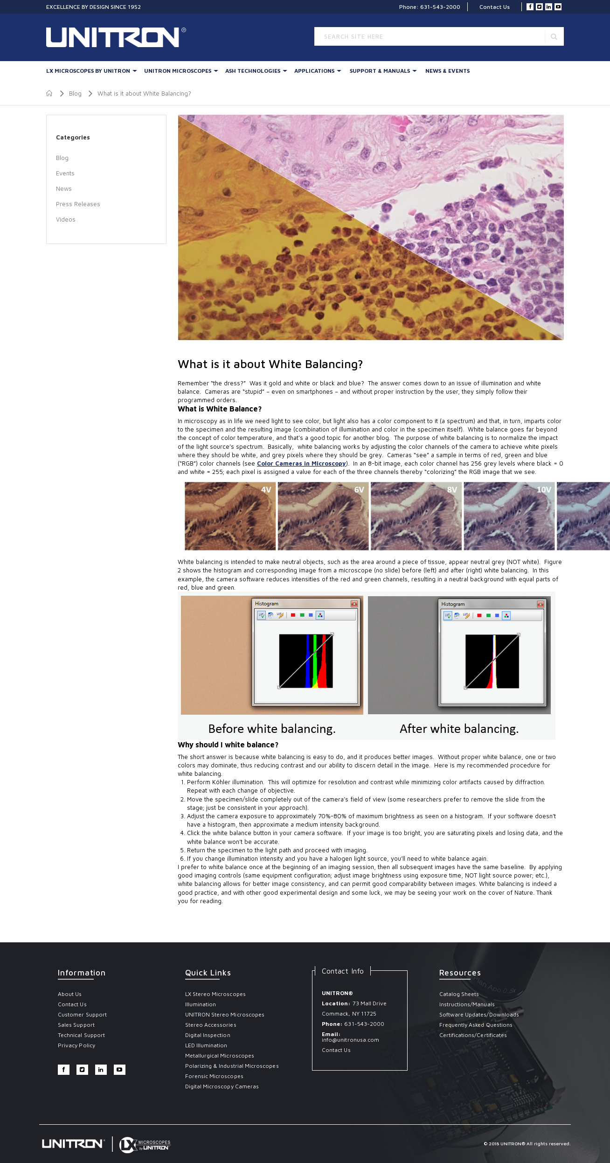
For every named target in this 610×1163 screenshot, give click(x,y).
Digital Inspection (207, 1034)
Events (65, 173)
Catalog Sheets (459, 993)
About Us (70, 993)
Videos (66, 219)
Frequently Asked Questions (476, 1024)
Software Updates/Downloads (479, 1014)
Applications (314, 70)
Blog (75, 93)
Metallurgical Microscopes (220, 1055)
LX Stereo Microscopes (215, 993)
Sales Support (76, 1024)
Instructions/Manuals (467, 1004)
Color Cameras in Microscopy (301, 463)
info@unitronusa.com (350, 1039)
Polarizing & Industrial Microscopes (232, 1065)
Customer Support (82, 1014)
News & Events (447, 70)
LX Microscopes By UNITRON (88, 70)
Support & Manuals (380, 70)
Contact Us (494, 6)
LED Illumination (206, 1045)
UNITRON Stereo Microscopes (225, 1014)
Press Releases (78, 204)
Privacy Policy (76, 1045)
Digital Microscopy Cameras (222, 1086)
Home (49, 93)
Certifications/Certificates (473, 1034)
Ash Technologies (252, 70)
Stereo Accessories (210, 1024)
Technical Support (81, 1034)
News (64, 188)
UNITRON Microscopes (177, 70)
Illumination (200, 1004)
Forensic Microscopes (214, 1075)
